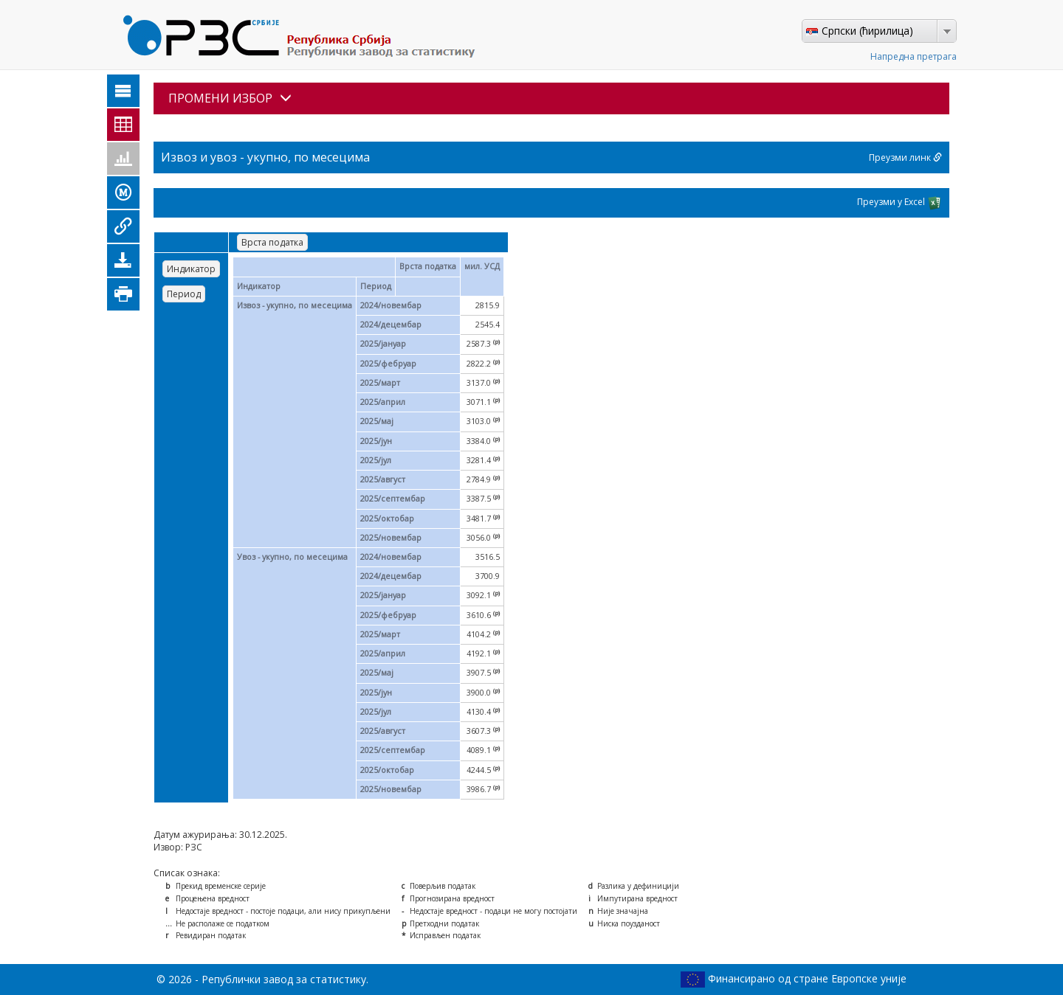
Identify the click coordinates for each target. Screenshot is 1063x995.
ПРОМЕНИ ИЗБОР (230, 98)
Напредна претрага (913, 56)
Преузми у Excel (899, 202)
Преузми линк (905, 157)
